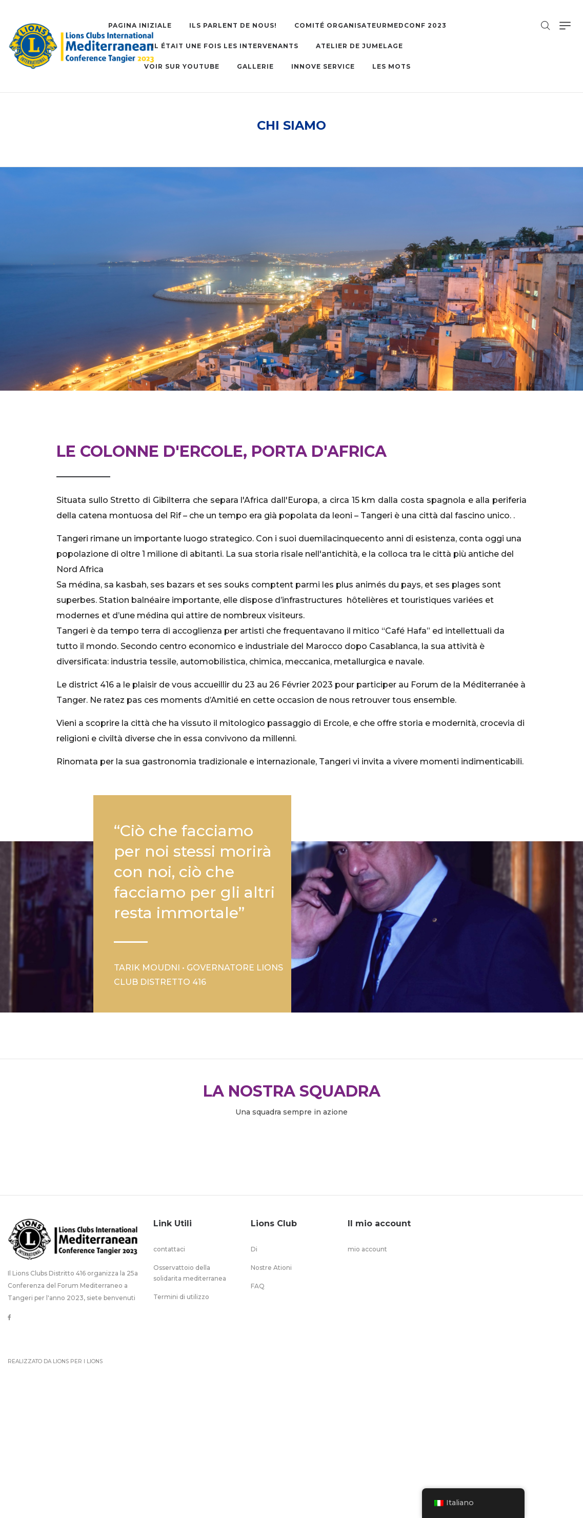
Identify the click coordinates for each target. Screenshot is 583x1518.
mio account (367, 1249)
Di (254, 1249)
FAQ (258, 1286)
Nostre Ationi (271, 1267)
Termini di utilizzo (181, 1297)
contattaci (169, 1249)
